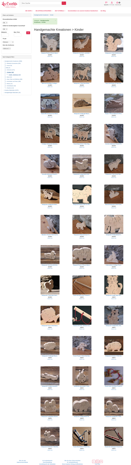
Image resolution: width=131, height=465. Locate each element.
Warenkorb (118, 3)
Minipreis (4, 32)
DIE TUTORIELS (60, 11)
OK (28, 32)
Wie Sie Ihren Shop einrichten (72, 460)
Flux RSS (97, 464)
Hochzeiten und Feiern (12, 81)
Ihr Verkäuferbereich (72, 462)
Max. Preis (17, 32)
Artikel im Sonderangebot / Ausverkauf (14, 25)
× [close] (55, 20)
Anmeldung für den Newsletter (47, 464)
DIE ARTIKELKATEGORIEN (44, 11)
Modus (8, 83)
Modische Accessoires (12, 63)
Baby (7, 67)
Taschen (9, 88)
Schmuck (9, 70)
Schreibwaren (10, 85)
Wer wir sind (22, 460)
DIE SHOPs (29, 11)
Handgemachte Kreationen (11, 61)
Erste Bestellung (47, 462)
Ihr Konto (111, 3)
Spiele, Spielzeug (13, 74)
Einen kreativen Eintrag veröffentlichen (72, 464)
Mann (8, 77)
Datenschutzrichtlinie (22, 462)
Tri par (4, 38)
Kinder (9, 72)
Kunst (8, 65)
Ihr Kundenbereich (47, 460)
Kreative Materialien (10, 90)
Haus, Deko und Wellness (13, 79)
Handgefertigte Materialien (11, 92)
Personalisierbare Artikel (10, 19)
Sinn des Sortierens (8, 45)
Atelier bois (50, 56)
